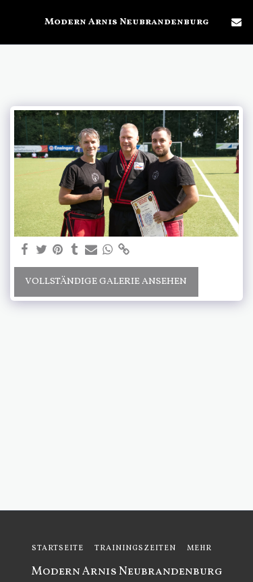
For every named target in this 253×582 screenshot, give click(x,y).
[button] (14, 21)
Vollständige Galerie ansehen (106, 281)
